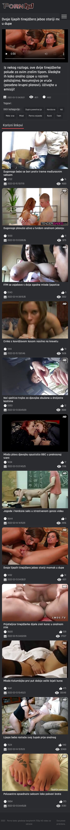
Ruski (49, 115)
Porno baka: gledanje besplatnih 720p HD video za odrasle (29, 822)
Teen (59, 115)
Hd (61, 109)
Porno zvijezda (35, 115)
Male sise (10, 115)
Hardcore (51, 109)
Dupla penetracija (33, 109)
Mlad (21, 115)
